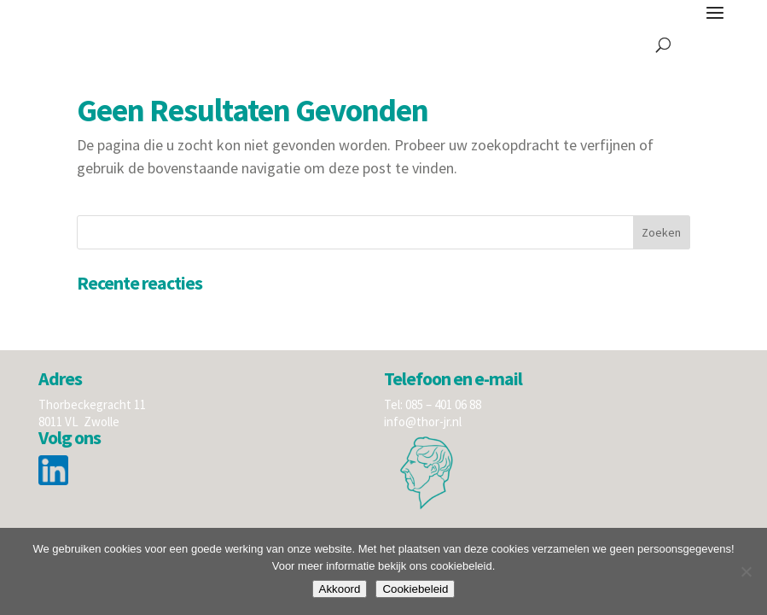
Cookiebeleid (415, 589)
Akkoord (340, 589)
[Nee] (745, 571)
